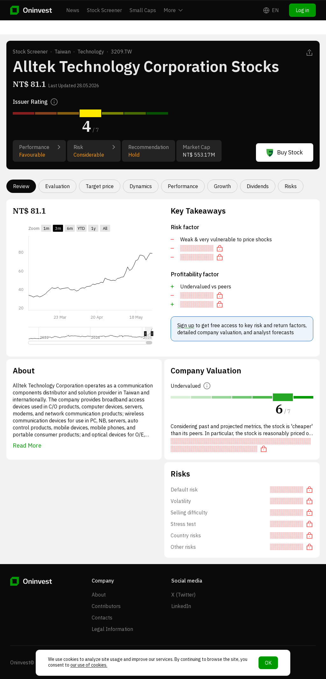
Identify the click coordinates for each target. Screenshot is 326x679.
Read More (27, 445)
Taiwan (62, 51)
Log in (302, 10)
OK (268, 663)
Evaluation (57, 186)
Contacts (102, 617)
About (99, 594)
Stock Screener (104, 10)
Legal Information (112, 629)
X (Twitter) (183, 594)
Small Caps (143, 10)
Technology (90, 51)
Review (21, 186)
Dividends (258, 186)
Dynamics (141, 186)
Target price (100, 186)
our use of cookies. (88, 665)
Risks (291, 186)
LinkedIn (181, 606)
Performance (183, 186)
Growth (222, 186)
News (72, 10)
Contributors (106, 606)
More (173, 10)
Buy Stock (284, 152)
